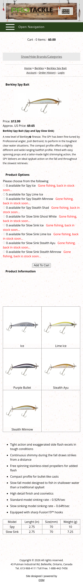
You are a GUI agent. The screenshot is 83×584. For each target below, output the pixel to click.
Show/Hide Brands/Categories (41, 57)
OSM (42, 580)
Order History (47, 72)
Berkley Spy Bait (57, 68)
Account (31, 72)
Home (28, 68)
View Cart (41, 47)
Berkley (39, 68)
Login (61, 72)
